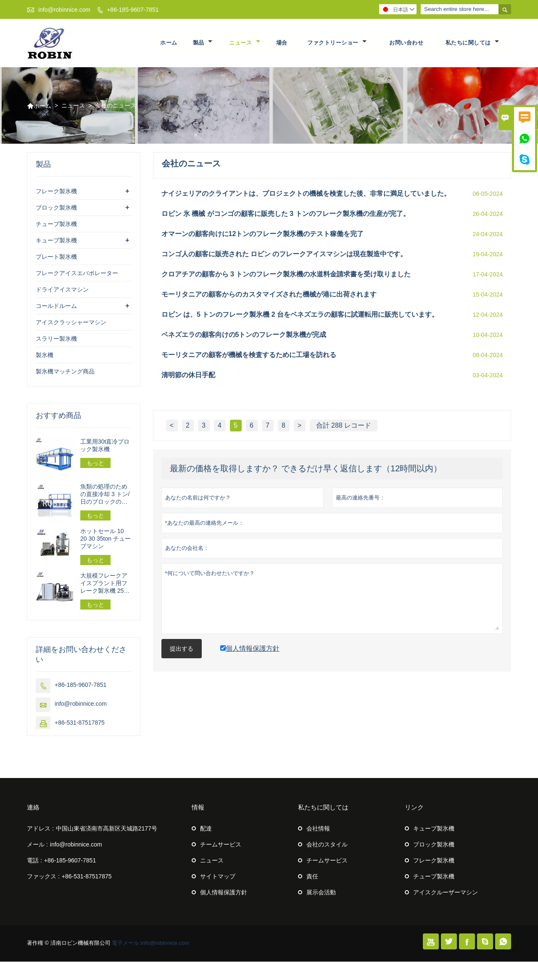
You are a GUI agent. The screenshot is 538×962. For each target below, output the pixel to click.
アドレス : (40, 828)
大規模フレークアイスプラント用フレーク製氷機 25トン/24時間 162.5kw (105, 584)
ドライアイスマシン (62, 289)
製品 (202, 43)
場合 (281, 43)
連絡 (33, 807)
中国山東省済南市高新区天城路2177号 (106, 828)
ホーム (168, 43)
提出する (181, 649)
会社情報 (318, 828)
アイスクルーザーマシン (445, 892)
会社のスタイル (327, 844)
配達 (206, 828)
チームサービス (220, 844)
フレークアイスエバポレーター (77, 273)
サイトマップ (217, 876)
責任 (312, 876)
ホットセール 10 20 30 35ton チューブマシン (105, 539)
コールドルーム (56, 306)
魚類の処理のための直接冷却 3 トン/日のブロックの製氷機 (104, 495)
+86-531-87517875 (80, 723)
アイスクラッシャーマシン (71, 322)
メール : (37, 844)
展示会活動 (321, 892)
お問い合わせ (406, 43)
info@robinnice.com (64, 9)
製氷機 (44, 355)
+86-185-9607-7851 (132, 9)
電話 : (34, 860)
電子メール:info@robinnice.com (150, 943)
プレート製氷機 (56, 257)
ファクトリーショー (337, 43)
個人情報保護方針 (223, 892)
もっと (95, 463)
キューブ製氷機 (56, 240)
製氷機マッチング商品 (65, 371)
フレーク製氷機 (56, 191)
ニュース (244, 43)
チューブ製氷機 (56, 224)
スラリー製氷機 (56, 339)
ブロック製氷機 (56, 208)
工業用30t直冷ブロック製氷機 (104, 446)
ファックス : (43, 876)
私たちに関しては (472, 43)
